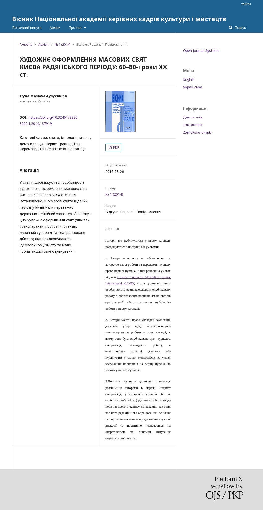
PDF (115, 147)
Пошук (240, 27)
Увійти (246, 4)
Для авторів (192, 124)
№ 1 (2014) (62, 44)
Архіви (55, 27)
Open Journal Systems (201, 50)
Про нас (76, 27)
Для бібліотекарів (197, 132)
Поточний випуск (27, 27)
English (188, 79)
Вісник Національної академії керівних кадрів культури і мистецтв (119, 19)
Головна (26, 44)
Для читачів (192, 117)
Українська (192, 86)
